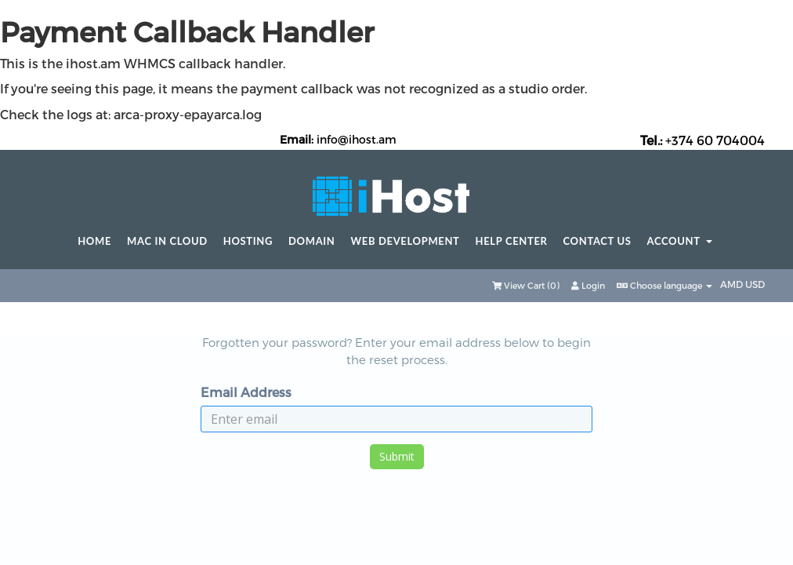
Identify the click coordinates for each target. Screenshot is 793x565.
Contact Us (597, 241)
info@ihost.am (356, 139)
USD (755, 284)
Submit (397, 456)
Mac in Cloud (167, 241)
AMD (732, 284)
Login (588, 285)
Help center (512, 241)
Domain (311, 241)
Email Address (246, 392)
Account (679, 241)
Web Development (405, 241)
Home (94, 241)
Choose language (664, 285)
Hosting (248, 241)
